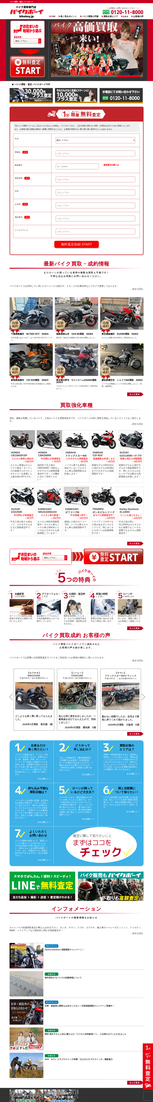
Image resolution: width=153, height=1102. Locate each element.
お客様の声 (138, 16)
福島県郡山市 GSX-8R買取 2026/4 (75, 334)
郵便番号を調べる (111, 165)
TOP (53, 16)
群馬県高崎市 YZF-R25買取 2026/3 (29, 380)
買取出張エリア (111, 16)
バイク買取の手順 (90, 16)
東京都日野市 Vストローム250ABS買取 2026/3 (77, 381)
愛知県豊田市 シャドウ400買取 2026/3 (122, 380)
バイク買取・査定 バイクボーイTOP (31, 84)
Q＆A (125, 16)
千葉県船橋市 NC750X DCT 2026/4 (30, 334)
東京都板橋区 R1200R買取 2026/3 (121, 334)
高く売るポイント (68, 16)
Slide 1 (62, 76)
